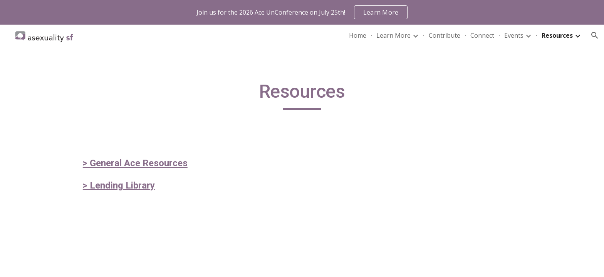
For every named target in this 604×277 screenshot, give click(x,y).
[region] (302, 12)
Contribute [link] (444, 35)
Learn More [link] (393, 35)
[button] (595, 35)
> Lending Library (119, 185)
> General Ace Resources (135, 163)
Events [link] (513, 35)
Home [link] (357, 35)
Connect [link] (482, 35)
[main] (302, 95)
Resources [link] (557, 35)
